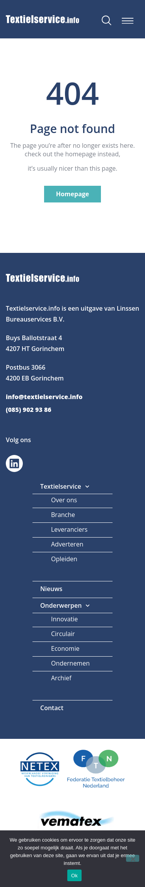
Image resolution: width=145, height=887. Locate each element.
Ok (74, 875)
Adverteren (67, 544)
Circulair (63, 634)
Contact (51, 708)
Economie (65, 648)
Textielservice (64, 486)
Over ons (64, 500)
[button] (127, 20)
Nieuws (51, 588)
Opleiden (64, 559)
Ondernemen (70, 663)
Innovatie (64, 619)
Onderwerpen (65, 605)
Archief (61, 678)
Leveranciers (69, 529)
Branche (63, 515)
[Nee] (132, 858)
